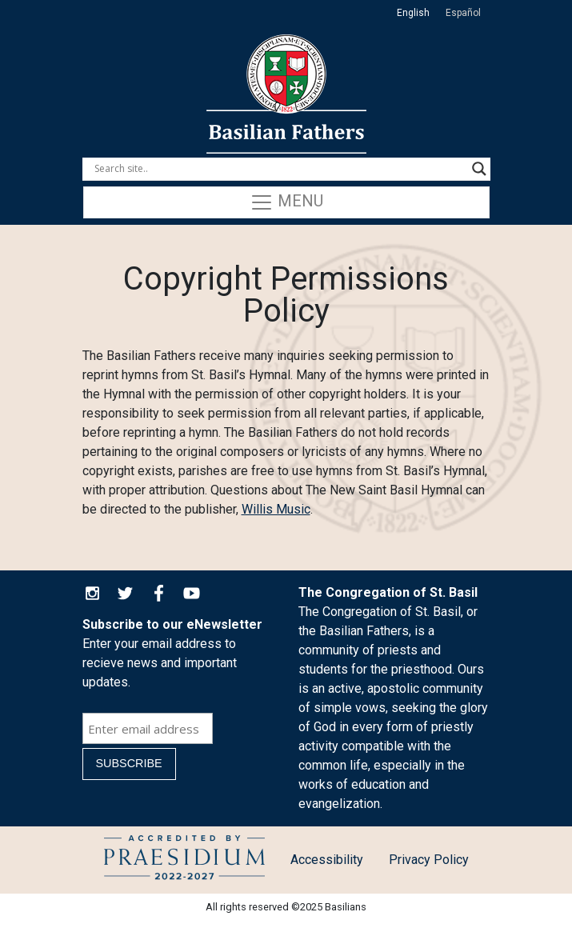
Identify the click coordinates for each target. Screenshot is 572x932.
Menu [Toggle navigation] (286, 202)
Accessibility (326, 859)
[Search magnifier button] (479, 169)
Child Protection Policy (184, 860)
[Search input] (279, 169)
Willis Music (276, 509)
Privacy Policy (429, 859)
